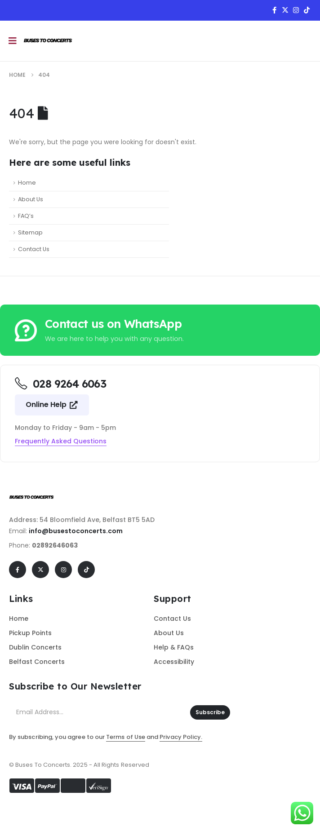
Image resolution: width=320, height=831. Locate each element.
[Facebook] (274, 9)
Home (27, 182)
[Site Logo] (48, 41)
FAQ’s (26, 216)
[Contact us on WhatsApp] (160, 330)
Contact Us (33, 249)
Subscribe (210, 712)
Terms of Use (125, 737)
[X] (284, 9)
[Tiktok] (306, 9)
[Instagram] (295, 9)
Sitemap (30, 232)
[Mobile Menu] (12, 41)
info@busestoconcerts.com (76, 530)
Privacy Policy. (181, 737)
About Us (30, 199)
